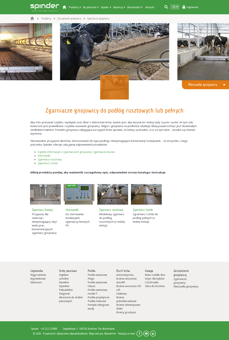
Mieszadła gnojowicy (202, 85)
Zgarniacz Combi (48, 163)
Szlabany (121, 293)
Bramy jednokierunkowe (126, 299)
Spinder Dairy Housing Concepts (44, 7)
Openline (64, 286)
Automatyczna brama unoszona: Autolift (126, 278)
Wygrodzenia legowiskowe (38, 276)
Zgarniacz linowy (42, 210)
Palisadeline (66, 289)
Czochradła (151, 282)
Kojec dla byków (154, 278)
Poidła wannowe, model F (98, 291)
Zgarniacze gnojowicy (180, 280)
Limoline (64, 278)
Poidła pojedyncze (98, 297)
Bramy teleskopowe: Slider (128, 306)
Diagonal (64, 293)
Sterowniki (44, 155)
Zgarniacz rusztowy (50, 159)
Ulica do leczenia (155, 286)
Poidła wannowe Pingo (97, 276)
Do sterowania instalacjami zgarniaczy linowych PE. (77, 219)
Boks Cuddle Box (155, 274)
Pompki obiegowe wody (98, 306)
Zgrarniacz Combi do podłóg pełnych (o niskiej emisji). (145, 217)
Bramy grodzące (126, 312)
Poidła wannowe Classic (97, 284)
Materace (36, 282)
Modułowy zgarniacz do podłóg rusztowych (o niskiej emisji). (112, 219)
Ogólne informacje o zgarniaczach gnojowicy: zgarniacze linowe (76, 152)
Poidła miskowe (97, 301)
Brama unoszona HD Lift (128, 287)
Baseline (64, 282)
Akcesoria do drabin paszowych (71, 299)
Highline (64, 274)
